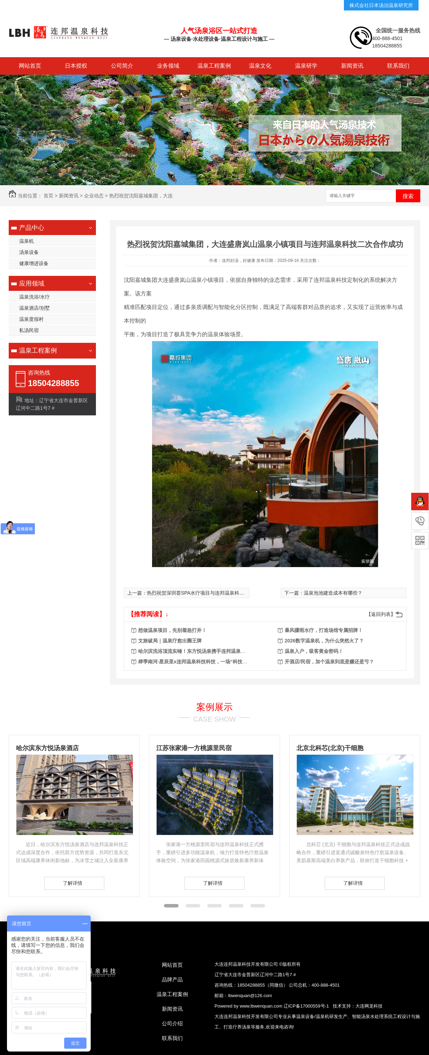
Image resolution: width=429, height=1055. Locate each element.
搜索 (408, 196)
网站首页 (30, 66)
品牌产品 (172, 979)
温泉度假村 (31, 319)
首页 (48, 195)
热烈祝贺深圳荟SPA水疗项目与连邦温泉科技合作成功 (205, 593)
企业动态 (94, 195)
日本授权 (76, 66)
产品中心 (31, 227)
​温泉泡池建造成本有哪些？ (333, 593)
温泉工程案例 (214, 66)
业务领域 (168, 66)
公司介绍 (172, 1023)
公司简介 (122, 66)
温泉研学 (306, 66)
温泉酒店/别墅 (34, 308)
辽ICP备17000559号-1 (306, 1006)
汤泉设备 (29, 252)
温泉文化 (260, 66)
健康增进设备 (33, 263)
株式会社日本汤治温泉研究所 (381, 5)
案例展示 (214, 707)
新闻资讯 (352, 66)
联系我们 (398, 66)
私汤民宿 (29, 330)
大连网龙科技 (369, 1006)
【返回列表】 (381, 614)
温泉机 (26, 241)
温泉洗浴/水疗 (34, 297)
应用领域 (31, 283)
